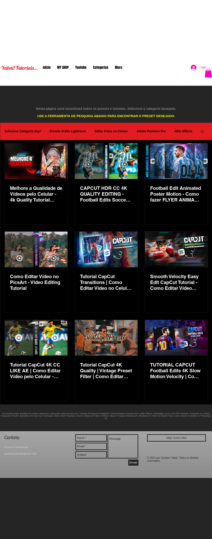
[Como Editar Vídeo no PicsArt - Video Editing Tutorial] (36, 249)
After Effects (183, 131)
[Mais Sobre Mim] (176, 438)
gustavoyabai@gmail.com (20, 453)
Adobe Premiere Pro (151, 131)
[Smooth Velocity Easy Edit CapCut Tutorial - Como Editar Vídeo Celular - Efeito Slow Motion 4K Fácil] (176, 249)
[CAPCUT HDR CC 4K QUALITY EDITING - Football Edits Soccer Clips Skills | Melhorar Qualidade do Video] (106, 161)
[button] (208, 73)
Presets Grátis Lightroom (68, 131)
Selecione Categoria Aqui (23, 131)
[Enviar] (133, 463)
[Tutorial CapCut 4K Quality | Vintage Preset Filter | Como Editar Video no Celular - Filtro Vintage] (106, 338)
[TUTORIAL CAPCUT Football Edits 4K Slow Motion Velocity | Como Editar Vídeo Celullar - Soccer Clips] (176, 338)
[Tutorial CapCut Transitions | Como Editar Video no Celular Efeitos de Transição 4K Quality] (106, 249)
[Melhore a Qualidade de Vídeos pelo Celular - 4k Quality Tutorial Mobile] (36, 161)
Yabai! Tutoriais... (19, 68)
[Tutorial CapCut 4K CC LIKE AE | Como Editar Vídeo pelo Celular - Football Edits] (36, 338)
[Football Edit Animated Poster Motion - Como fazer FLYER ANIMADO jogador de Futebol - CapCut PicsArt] (176, 161)
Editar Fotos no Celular (111, 131)
